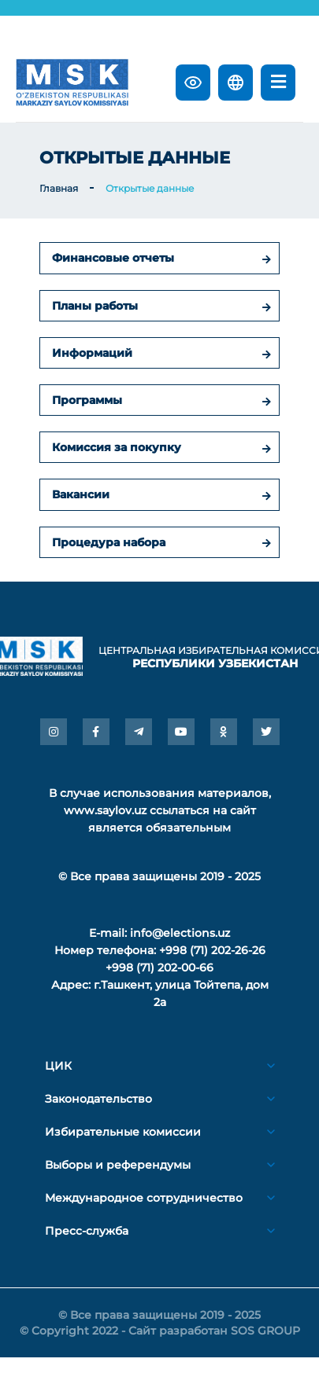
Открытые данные (150, 188)
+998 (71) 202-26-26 (212, 950)
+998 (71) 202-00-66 (159, 967)
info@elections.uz (180, 933)
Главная (58, 188)
